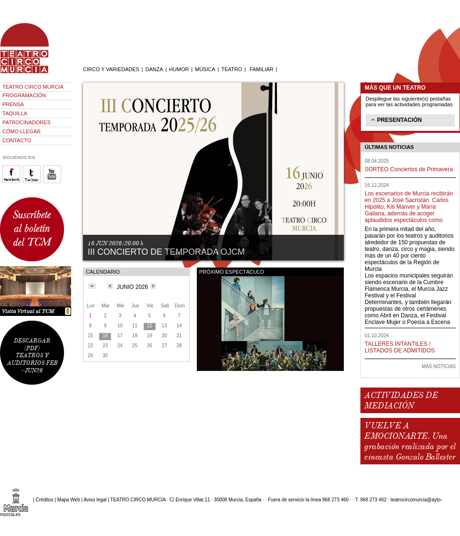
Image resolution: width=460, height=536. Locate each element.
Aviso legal (94, 499)
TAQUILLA (14, 113)
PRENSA (13, 104)
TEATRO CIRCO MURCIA (33, 87)
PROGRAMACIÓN (24, 95)
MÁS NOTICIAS (439, 366)
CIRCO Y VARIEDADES (111, 69)
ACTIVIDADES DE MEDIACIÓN (401, 400)
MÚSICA (205, 69)
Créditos (44, 499)
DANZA (154, 69)
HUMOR (179, 69)
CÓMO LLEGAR (21, 131)
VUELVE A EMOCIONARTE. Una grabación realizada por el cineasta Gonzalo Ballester (409, 441)
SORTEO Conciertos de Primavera (409, 169)
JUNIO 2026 (132, 287)
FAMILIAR (261, 69)
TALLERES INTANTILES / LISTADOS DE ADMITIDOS (400, 347)
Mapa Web (68, 499)
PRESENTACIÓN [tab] (395, 119)
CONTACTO (16, 140)
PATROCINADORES (26, 122)
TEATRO (231, 69)
